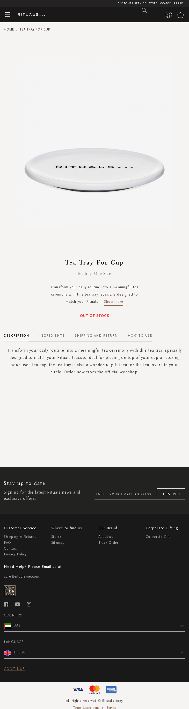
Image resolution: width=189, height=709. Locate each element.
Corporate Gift (158, 536)
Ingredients (52, 335)
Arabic (179, 3)
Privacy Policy (15, 554)
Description (16, 335)
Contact (10, 548)
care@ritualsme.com (21, 576)
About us (105, 536)
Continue (14, 669)
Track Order (108, 542)
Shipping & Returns (20, 536)
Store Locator (160, 3)
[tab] (19, 334)
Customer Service (132, 3)
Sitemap (58, 542)
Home (9, 29)
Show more (113, 301)
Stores (56, 536)
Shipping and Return (96, 335)
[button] (99, 625)
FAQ (7, 542)
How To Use (140, 335)
